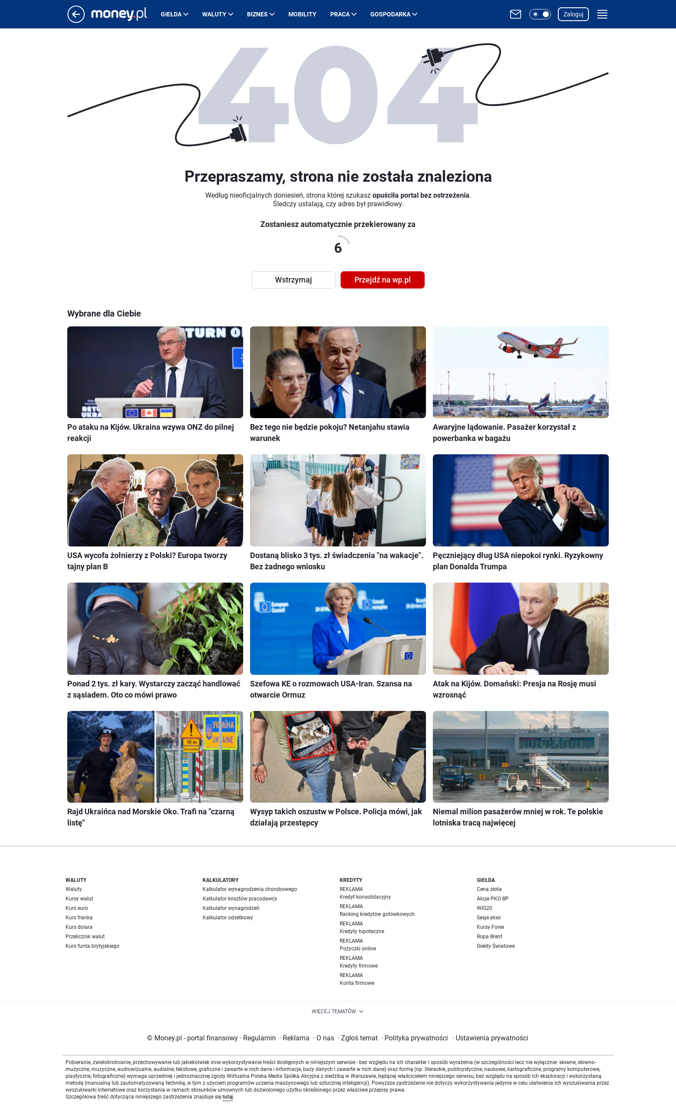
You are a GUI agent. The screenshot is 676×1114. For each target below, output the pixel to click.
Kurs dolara (79, 927)
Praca (340, 14)
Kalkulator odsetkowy (228, 918)
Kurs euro (77, 908)
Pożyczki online (358, 949)
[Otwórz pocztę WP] (516, 14)
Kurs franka (79, 918)
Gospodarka (390, 14)
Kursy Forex (490, 927)
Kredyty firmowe (359, 966)
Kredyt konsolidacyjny (365, 897)
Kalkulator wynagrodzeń (231, 908)
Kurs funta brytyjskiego (92, 946)
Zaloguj (573, 14)
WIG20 (484, 908)
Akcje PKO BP (493, 899)
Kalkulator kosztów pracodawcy (240, 899)
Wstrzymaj (293, 279)
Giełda (171, 14)
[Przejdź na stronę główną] (76, 20)
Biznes (257, 14)
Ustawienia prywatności (490, 1038)
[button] (540, 14)
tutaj (227, 1097)
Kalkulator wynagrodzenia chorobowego (250, 889)
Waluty (214, 14)
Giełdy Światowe (496, 946)
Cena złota (489, 889)
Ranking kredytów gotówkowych (377, 914)
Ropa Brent (489, 937)
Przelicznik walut (85, 937)
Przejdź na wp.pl (382, 279)
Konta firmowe (357, 983)
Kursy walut (79, 899)
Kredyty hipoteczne (362, 931)
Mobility (302, 14)
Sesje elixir (489, 918)
